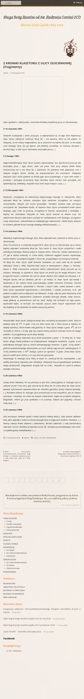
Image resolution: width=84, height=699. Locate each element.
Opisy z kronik (39, 438)
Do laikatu (10, 550)
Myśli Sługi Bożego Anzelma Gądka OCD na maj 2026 (27, 618)
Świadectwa (51, 438)
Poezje (9, 521)
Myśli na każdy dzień (12, 537)
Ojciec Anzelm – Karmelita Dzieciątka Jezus (22, 631)
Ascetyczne (11, 556)
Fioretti (6, 540)
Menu (79, 2)
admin (5, 73)
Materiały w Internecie (13, 594)
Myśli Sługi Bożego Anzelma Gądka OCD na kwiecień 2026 (29, 625)
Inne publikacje (10, 597)
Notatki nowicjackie (14, 524)
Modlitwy (7, 533)
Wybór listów (9, 559)
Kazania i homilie (10, 544)
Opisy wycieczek (13, 530)
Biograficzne (9, 583)
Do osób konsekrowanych (17, 553)
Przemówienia (9, 572)
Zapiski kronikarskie (14, 527)
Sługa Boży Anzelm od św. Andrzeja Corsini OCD (42, 17)
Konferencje (8, 547)
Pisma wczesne (10, 518)
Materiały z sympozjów (14, 590)
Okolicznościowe (13, 568)
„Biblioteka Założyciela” (14, 587)
